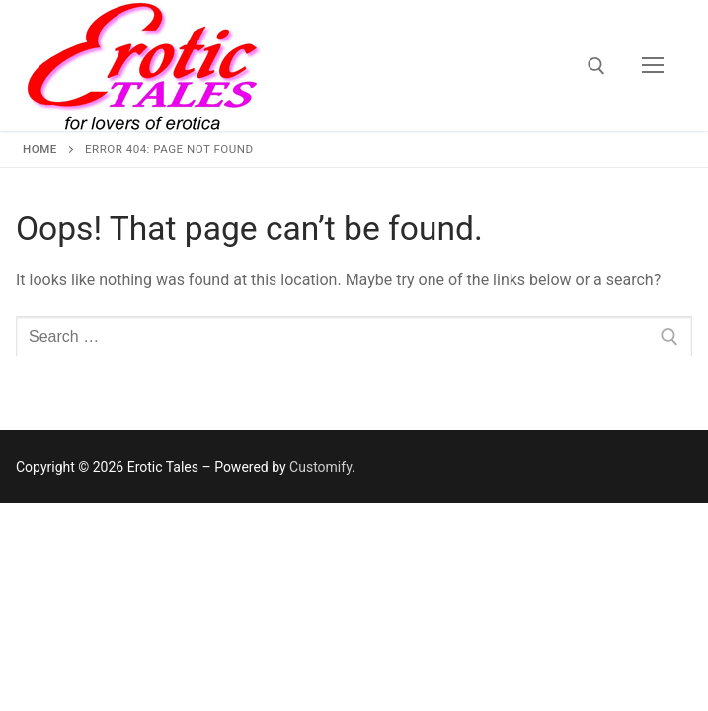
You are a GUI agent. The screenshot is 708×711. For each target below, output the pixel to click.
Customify (320, 467)
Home (40, 149)
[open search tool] (596, 66)
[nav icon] (652, 66)
